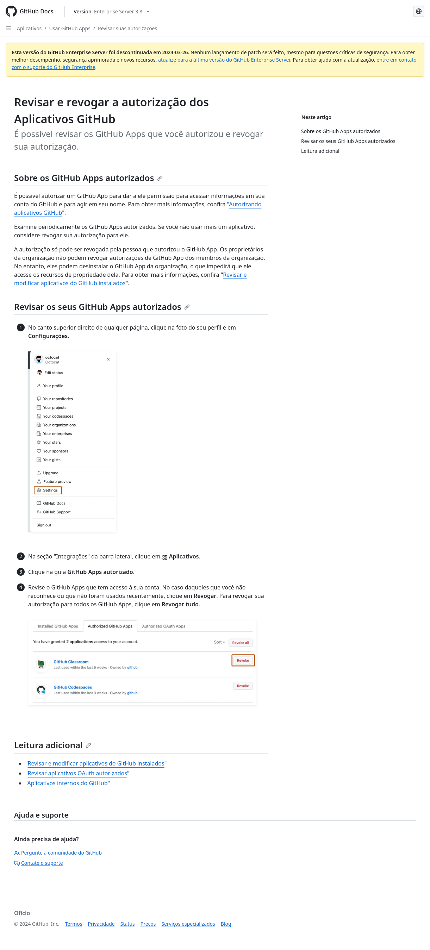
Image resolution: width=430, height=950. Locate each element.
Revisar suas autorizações (127, 28)
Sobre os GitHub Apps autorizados (88, 177)
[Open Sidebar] (8, 28)
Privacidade (101, 923)
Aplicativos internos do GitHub (67, 783)
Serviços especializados (188, 923)
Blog (226, 923)
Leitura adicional (52, 745)
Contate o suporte (38, 863)
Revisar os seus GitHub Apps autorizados (102, 306)
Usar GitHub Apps (70, 28)
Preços (148, 923)
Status (127, 923)
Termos (73, 923)
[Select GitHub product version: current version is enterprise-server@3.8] (111, 11)
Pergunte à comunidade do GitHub (58, 852)
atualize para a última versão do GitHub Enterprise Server (224, 59)
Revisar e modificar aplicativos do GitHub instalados (96, 763)
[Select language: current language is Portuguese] (418, 11)
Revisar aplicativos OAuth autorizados (77, 773)
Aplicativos (29, 28)
